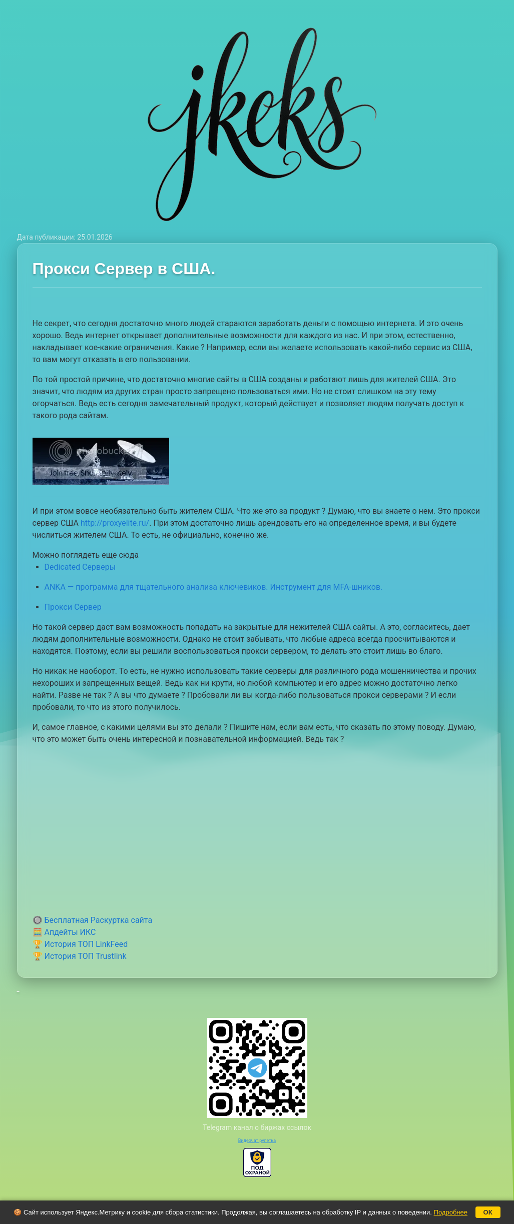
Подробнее (450, 1212)
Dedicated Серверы (80, 567)
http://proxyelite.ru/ (115, 523)
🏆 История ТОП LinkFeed (80, 944)
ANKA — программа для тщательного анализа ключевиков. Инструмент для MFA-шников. (214, 587)
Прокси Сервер (73, 607)
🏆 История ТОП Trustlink (80, 956)
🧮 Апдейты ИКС (64, 932)
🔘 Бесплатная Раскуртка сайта (93, 920)
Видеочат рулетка (257, 1140)
